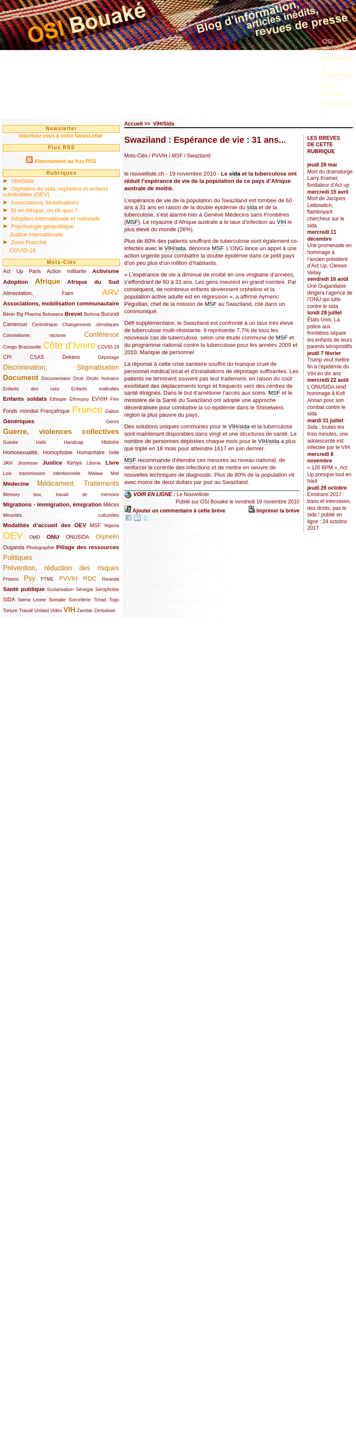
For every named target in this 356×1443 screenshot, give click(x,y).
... (325, 113)
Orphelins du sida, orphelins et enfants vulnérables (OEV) (55, 191)
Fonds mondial (20, 411)
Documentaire (55, 378)
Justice (52, 462)
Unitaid (41, 610)
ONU (53, 537)
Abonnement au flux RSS (65, 161)
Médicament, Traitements (78, 483)
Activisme (105, 271)
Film (114, 399)
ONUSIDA (77, 537)
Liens (329, 84)
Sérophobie (107, 589)
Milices (111, 505)
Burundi (110, 314)
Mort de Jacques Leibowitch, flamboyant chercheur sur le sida (326, 211)
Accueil (133, 124)
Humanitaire (91, 453)
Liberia (94, 462)
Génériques (19, 421)
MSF (95, 525)
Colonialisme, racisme (34, 335)
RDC (90, 578)
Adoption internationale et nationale (55, 218)
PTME (47, 579)
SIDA (9, 600)
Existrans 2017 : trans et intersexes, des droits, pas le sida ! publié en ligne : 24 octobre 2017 (329, 511)
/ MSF (175, 156)
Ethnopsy (79, 399)
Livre (112, 462)
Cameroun (15, 324)
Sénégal (84, 589)
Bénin (9, 314)
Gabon (112, 411)
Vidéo (56, 610)
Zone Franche (29, 242)
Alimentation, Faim (38, 293)
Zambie (84, 610)
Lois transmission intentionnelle (41, 473)
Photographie (40, 547)
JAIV (8, 462)
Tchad (100, 599)
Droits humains (102, 378)
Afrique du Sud (93, 282)
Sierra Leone (32, 599)
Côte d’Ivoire (69, 345)
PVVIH (68, 578)
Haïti (41, 442)
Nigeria (111, 525)
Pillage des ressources (87, 547)
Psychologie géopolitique (42, 226)
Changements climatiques (90, 324)
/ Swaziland (197, 156)
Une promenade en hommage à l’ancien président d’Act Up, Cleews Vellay (329, 258)
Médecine (16, 484)
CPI (7, 357)
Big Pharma (28, 314)
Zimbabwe (105, 610)
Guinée (10, 442)
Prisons (11, 579)
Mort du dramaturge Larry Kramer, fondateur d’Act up (330, 178)
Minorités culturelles (61, 515)
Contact (332, 93)
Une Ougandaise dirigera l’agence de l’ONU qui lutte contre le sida (330, 296)
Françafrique (55, 411)
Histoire (110, 442)
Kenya (74, 463)
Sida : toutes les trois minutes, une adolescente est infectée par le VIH (328, 437)
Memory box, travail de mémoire (61, 494)
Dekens (71, 357)
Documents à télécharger (337, 66)
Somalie (57, 599)
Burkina (92, 314)
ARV (110, 292)
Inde (114, 453)
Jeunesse (28, 462)
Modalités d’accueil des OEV (44, 525)
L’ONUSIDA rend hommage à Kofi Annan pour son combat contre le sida (326, 400)
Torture (10, 610)
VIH (69, 610)
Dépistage (108, 357)
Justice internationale (36, 234)
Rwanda (110, 579)
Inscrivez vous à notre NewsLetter (61, 136)
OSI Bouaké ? (335, 45)
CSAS (37, 357)
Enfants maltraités (95, 388)
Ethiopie (58, 399)
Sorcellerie (80, 599)
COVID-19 (22, 250)
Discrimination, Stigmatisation (61, 367)
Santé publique (23, 589)
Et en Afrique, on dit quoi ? (44, 210)
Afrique (47, 281)
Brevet (73, 314)
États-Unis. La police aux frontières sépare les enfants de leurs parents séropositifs (329, 333)
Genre (112, 421)
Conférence (101, 334)
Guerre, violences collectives (61, 432)
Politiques (17, 557)
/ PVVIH (158, 156)
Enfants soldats (25, 399)
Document (20, 378)
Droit (78, 378)
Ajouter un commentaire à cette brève (178, 511)
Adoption (15, 282)
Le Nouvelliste (192, 494)
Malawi (95, 473)
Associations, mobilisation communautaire (61, 303)
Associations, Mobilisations (45, 202)
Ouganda (13, 547)
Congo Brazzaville (22, 346)
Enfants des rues (31, 388)
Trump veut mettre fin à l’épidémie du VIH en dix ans (328, 366)
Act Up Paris (22, 271)
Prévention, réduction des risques (61, 568)
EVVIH (99, 399)
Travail (26, 610)
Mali (114, 473)
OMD (34, 537)
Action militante (66, 271)
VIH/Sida (22, 181)
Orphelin (107, 536)
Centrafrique (44, 324)
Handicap (74, 442)
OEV (13, 535)
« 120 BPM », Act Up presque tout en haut (329, 474)
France (87, 409)
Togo (114, 599)
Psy (29, 578)
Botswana (53, 314)
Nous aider (337, 103)
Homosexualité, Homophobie (37, 453)
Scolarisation (60, 589)
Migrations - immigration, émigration (52, 504)
